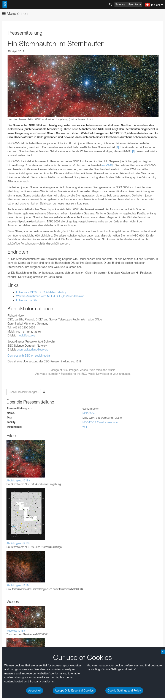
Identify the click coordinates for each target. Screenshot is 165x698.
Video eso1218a (15, 630)
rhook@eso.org (26, 335)
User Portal (134, 4)
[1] (117, 147)
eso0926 (107, 165)
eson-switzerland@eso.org (32, 349)
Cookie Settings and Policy (124, 690)
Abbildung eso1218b (18, 543)
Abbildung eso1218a (18, 480)
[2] (133, 151)
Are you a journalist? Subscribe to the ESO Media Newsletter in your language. (83, 373)
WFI (84, 427)
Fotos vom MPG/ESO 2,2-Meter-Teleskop (41, 292)
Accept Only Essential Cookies (74, 690)
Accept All (34, 690)
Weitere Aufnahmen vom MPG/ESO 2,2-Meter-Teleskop (50, 296)
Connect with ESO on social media (29, 355)
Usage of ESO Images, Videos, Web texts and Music (83, 370)
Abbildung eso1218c (18, 585)
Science (120, 4)
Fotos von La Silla (26, 300)
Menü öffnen (15, 13)
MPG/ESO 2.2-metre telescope (99, 422)
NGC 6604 (88, 413)
